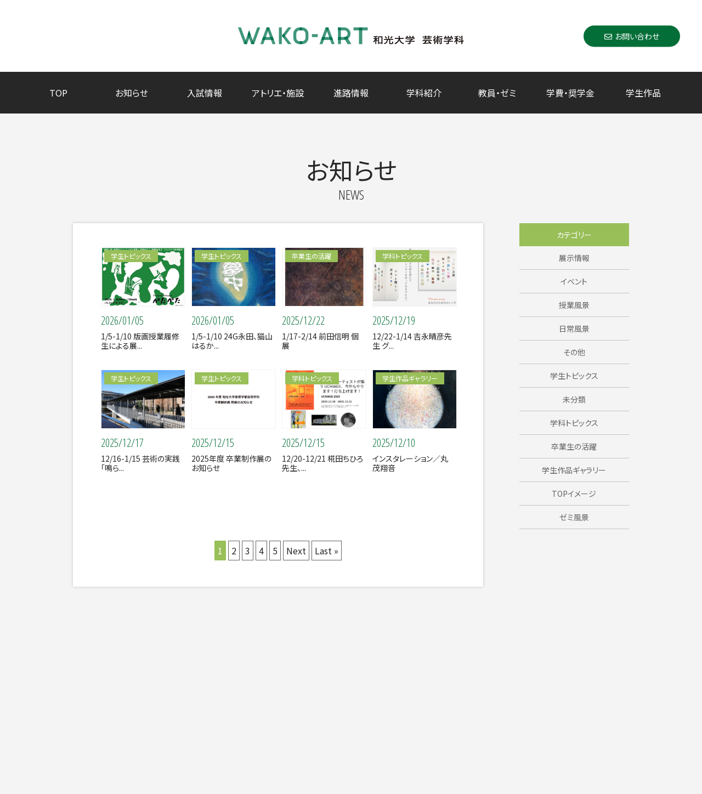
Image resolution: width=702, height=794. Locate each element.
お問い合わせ (631, 35)
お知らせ (131, 92)
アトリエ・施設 (278, 92)
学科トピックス (574, 422)
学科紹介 (423, 92)
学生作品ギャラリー (574, 469)
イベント (574, 281)
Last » (326, 550)
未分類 (574, 399)
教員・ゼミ (497, 92)
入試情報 (204, 92)
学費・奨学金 (570, 92)
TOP (58, 92)
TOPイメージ (574, 493)
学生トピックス (574, 375)
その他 (574, 352)
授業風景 (574, 304)
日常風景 (574, 328)
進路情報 (351, 92)
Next (296, 550)
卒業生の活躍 (574, 446)
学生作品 (643, 92)
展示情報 (574, 257)
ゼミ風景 (574, 517)
